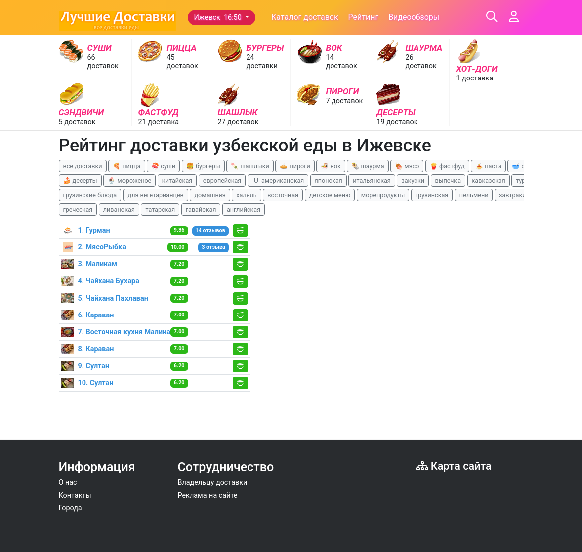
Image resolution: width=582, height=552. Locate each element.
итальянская (372, 180)
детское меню (330, 195)
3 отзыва (213, 247)
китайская (177, 180)
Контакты (75, 495)
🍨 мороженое (129, 180)
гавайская (201, 209)
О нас (68, 482)
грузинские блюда (90, 195)
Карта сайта (454, 466)
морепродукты (383, 195)
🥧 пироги (295, 166)
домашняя (209, 195)
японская (328, 180)
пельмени (474, 195)
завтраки (512, 195)
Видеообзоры (413, 17)
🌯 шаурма (367, 166)
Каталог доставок (304, 17)
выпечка (448, 180)
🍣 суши (163, 166)
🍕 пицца (126, 166)
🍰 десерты (80, 180)
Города (70, 508)
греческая (78, 209)
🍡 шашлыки (250, 166)
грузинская (432, 195)
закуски (412, 180)
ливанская (119, 209)
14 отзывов (210, 230)
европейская (222, 180)
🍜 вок (330, 166)
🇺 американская (278, 180)
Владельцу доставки (213, 482)
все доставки (82, 166)
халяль (246, 195)
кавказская (488, 180)
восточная (282, 195)
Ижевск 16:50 (219, 17)
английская (243, 209)
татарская (160, 209)
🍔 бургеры (203, 166)
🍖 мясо (407, 166)
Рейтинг (363, 17)
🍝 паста (488, 166)
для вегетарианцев (156, 195)
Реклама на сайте (208, 495)
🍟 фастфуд (447, 166)
